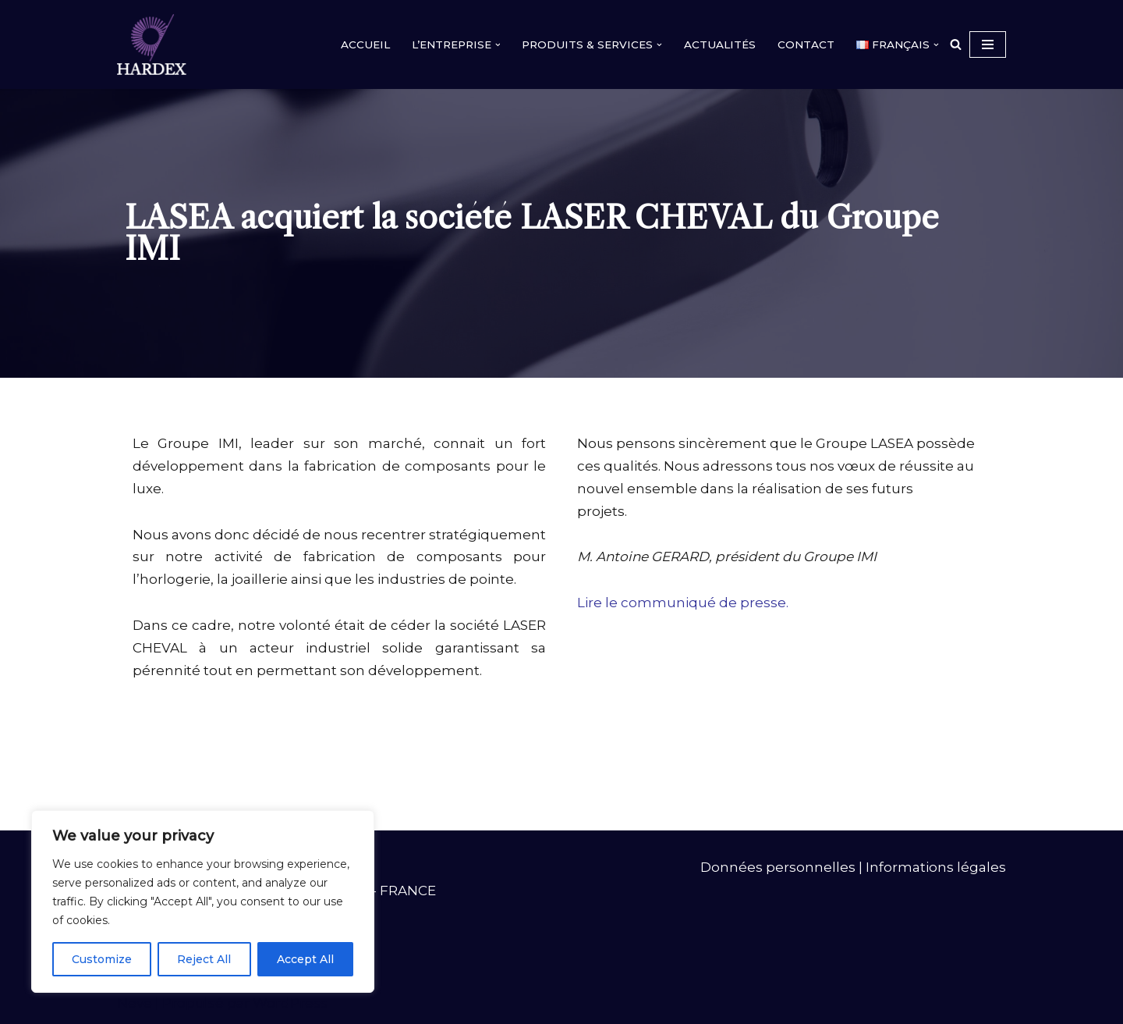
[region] (202, 901)
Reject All (204, 959)
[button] (498, 45)
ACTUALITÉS (720, 44)
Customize (102, 959)
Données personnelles (778, 867)
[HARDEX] (155, 44)
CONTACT (806, 44)
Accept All (305, 959)
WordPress (290, 1003)
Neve (134, 1003)
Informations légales (936, 867)
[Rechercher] (956, 44)
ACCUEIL (365, 44)
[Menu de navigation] (987, 44)
